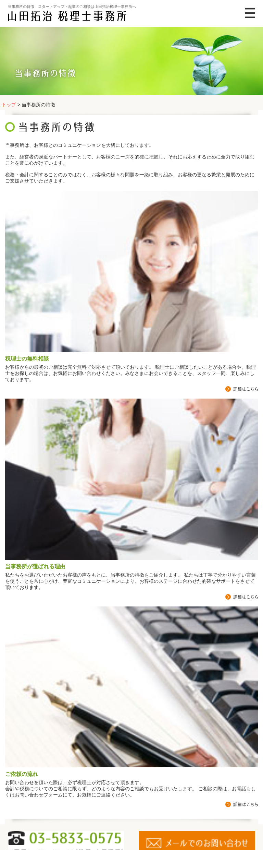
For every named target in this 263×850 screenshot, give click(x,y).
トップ (9, 104)
